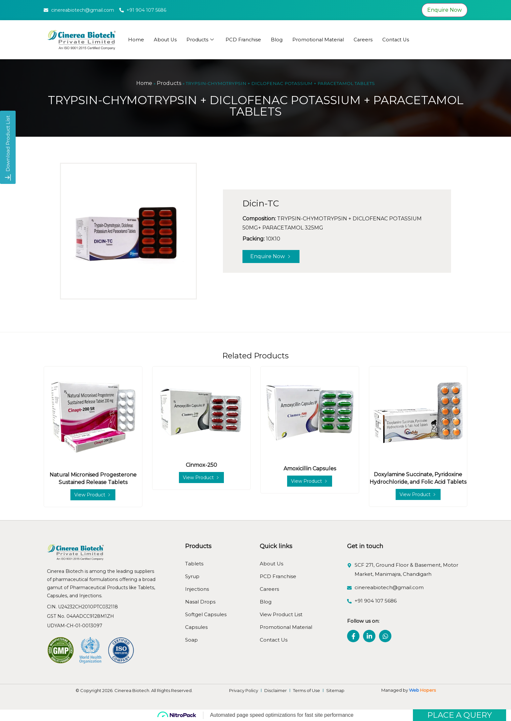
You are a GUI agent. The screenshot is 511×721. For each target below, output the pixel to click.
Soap (191, 640)
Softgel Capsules (205, 614)
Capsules (196, 627)
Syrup (192, 576)
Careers (366, 39)
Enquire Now (444, 10)
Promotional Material (321, 39)
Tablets (194, 564)
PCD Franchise (245, 39)
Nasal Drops (200, 602)
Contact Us (400, 39)
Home (136, 39)
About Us (165, 39)
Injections (197, 589)
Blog (279, 39)
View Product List (281, 614)
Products (201, 39)
